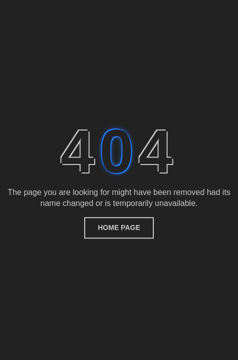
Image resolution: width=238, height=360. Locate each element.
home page (119, 228)
